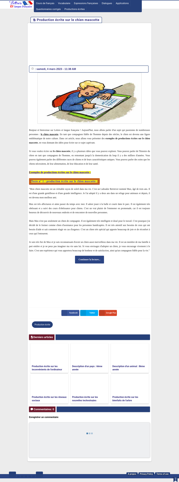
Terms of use (162, 474)
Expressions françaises (86, 3)
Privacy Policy (146, 474)
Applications (122, 3)
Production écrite (42, 324)
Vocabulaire (64, 3)
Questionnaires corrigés (48, 9)
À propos (132, 474)
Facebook (70, 313)
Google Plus (108, 313)
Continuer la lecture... (89, 259)
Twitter (88, 313)
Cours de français (45, 3)
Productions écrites (74, 9)
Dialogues (107, 3)
